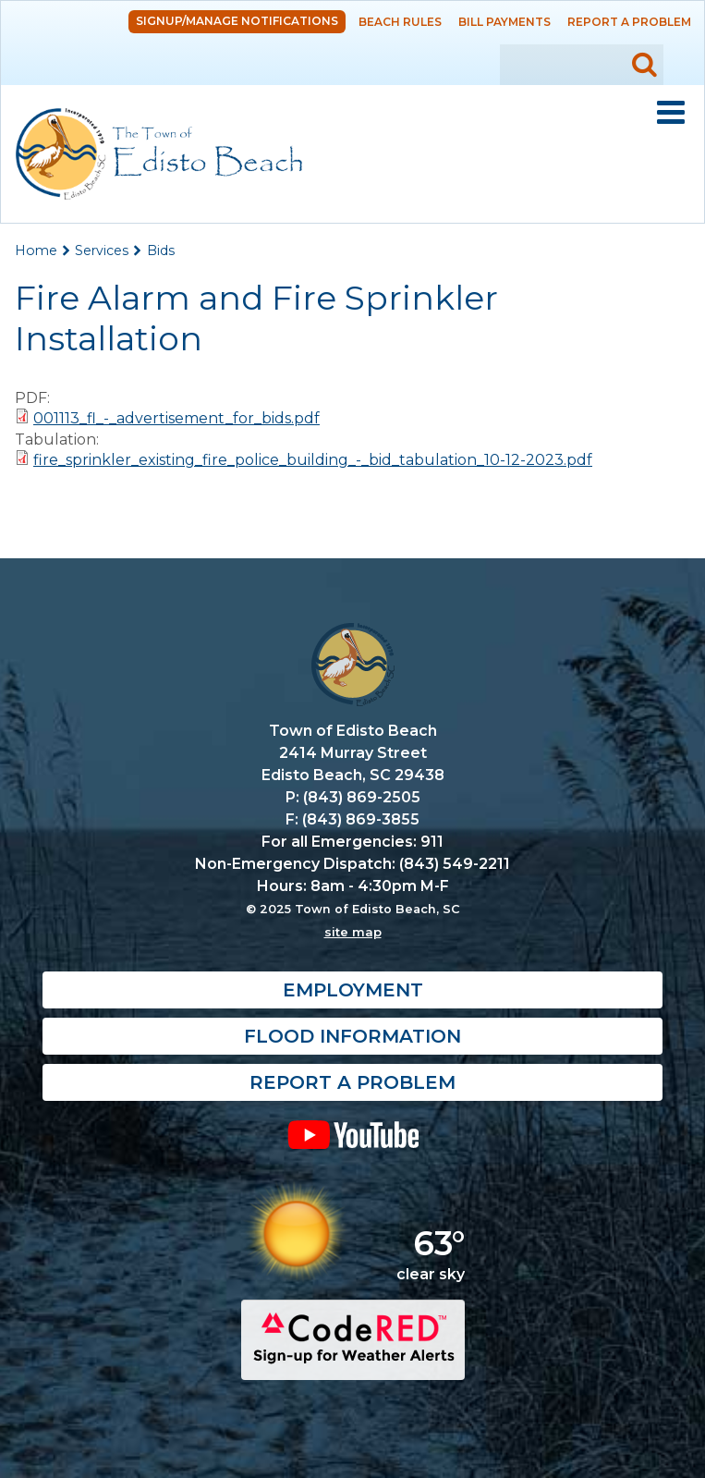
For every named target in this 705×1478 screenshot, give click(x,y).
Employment (353, 990)
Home (36, 250)
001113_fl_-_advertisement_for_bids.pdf (176, 418)
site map (353, 931)
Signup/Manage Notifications (237, 21)
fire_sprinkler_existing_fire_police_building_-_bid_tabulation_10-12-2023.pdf (312, 460)
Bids (161, 250)
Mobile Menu (670, 112)
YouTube (352, 1134)
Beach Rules (400, 22)
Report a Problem (629, 22)
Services (101, 250)
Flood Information (352, 1036)
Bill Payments (504, 22)
